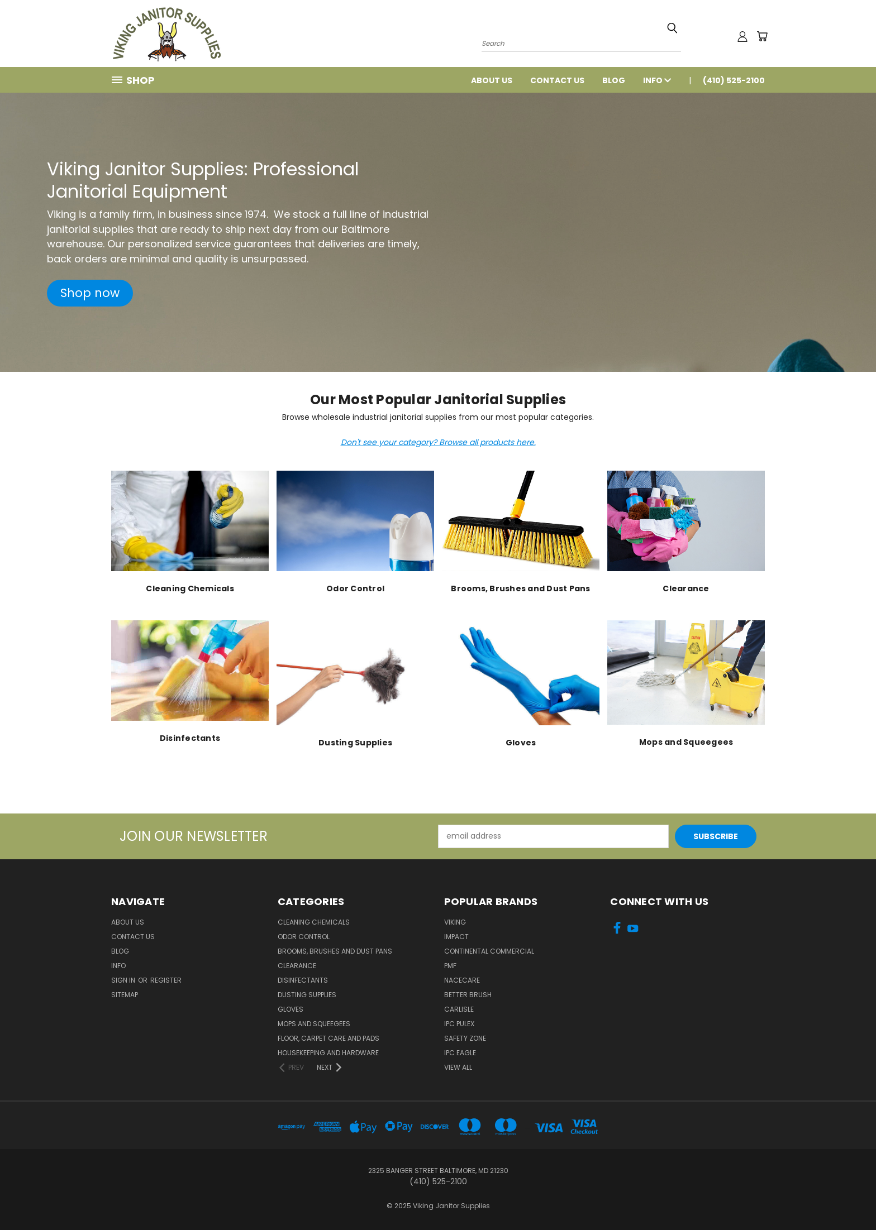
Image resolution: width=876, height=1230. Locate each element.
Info (657, 80)
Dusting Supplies (307, 994)
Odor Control (304, 936)
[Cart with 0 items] (762, 36)
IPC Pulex (459, 1023)
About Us (491, 80)
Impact (456, 936)
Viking (455, 922)
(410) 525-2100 (734, 80)
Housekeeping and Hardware (328, 1052)
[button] (90, 293)
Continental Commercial (489, 951)
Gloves (290, 1009)
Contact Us (557, 80)
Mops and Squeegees (314, 1023)
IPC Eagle (460, 1052)
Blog (613, 80)
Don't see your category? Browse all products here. (438, 442)
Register (166, 980)
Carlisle (459, 1009)
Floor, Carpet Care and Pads (328, 1038)
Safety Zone (465, 1038)
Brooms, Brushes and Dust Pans (335, 951)
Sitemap (124, 994)
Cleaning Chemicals (314, 922)
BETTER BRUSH (468, 994)
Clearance (297, 965)
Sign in (124, 980)
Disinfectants (303, 980)
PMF (450, 965)
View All (458, 1067)
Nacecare (462, 980)
